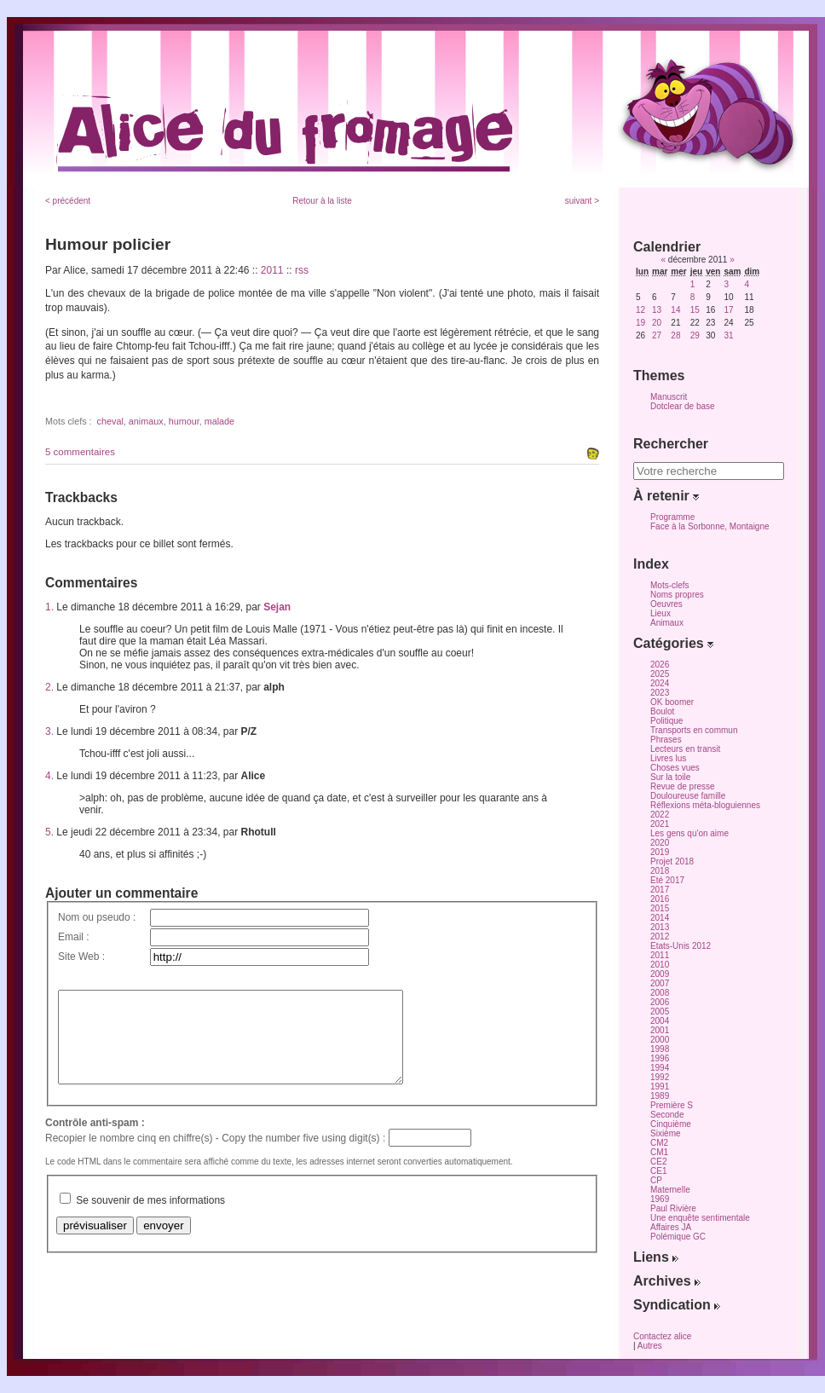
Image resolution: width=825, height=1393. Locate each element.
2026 (659, 664)
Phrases (666, 739)
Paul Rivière (673, 1208)
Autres (650, 1345)
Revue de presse (682, 786)
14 (675, 310)
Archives (667, 1281)
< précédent (67, 200)
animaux (146, 421)
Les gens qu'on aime (689, 833)
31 (728, 335)
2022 (659, 814)
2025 (659, 674)
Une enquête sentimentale (700, 1217)
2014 (659, 917)
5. (49, 832)
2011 (272, 270)
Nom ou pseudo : (97, 917)
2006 (659, 1002)
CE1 (658, 1171)
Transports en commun (693, 730)
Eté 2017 (667, 880)
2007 (659, 983)
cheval (110, 421)
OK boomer (672, 702)
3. (49, 731)
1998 (659, 1049)
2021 (659, 824)
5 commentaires (80, 452)
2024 (659, 683)
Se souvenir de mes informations (150, 1218)
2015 (659, 908)
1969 (659, 1199)
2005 (659, 1011)
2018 (659, 871)
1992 (659, 1077)
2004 (659, 1021)
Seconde (667, 1114)
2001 (659, 1030)
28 (675, 335)
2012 (659, 936)
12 (640, 310)
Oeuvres (666, 604)
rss (302, 270)
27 (656, 335)
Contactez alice (662, 1336)
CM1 (659, 1152)
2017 (659, 889)
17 (728, 310)
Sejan (277, 607)
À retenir (666, 495)
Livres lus (668, 758)
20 (656, 322)
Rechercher (670, 443)
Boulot (662, 711)
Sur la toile (670, 777)
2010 (659, 964)
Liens (655, 1257)
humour (184, 421)
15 (695, 310)
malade (219, 421)
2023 (659, 692)
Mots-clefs (669, 585)
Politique (666, 720)
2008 (659, 992)
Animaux (667, 622)
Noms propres (677, 594)
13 (656, 310)
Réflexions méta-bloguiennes (705, 805)
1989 (659, 1096)
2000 (659, 1039)
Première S (671, 1105)
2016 (659, 899)
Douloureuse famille (687, 796)
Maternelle (670, 1189)
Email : (73, 937)
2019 (659, 852)
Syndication (676, 1305)
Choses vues (675, 767)
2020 (659, 842)
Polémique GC (678, 1236)
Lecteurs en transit (685, 749)
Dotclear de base (682, 406)
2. (49, 687)
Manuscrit (668, 397)
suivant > (582, 200)
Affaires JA (670, 1227)
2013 (659, 927)
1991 (659, 1086)
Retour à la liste (322, 200)
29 (695, 335)
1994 (659, 1067)
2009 (659, 974)
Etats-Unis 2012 (680, 946)
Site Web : (81, 956)
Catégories (673, 643)
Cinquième (670, 1124)
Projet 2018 (672, 861)
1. (49, 607)
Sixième (665, 1133)
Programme (672, 517)
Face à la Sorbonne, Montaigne (710, 526)
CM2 (659, 1142)
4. (49, 776)
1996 (659, 1058)
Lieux (660, 613)
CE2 (658, 1161)
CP (656, 1180)
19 (640, 322)
